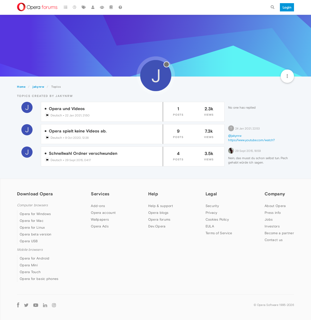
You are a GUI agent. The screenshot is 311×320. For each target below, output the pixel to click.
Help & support (160, 206)
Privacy (211, 213)
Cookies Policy (217, 219)
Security (212, 206)
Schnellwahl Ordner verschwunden (83, 153)
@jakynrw (235, 136)
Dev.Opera (157, 226)
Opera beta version (35, 234)
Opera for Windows (35, 214)
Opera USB (29, 241)
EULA (210, 226)
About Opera (275, 206)
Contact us (274, 240)
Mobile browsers (30, 250)
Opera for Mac (31, 221)
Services (100, 193)
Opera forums (159, 219)
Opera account (103, 213)
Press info (273, 213)
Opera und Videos (67, 108)
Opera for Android (34, 258)
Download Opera (35, 193)
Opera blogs (158, 213)
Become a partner (279, 233)
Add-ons (98, 206)
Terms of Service (219, 233)
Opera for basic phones (39, 279)
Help (153, 193)
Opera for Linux (32, 227)
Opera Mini (29, 265)
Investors (272, 226)
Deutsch (53, 115)
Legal (211, 193)
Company (275, 193)
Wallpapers (100, 219)
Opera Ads (100, 226)
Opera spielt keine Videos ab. (78, 131)
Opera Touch (30, 272)
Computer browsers (32, 205)
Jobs (269, 219)
